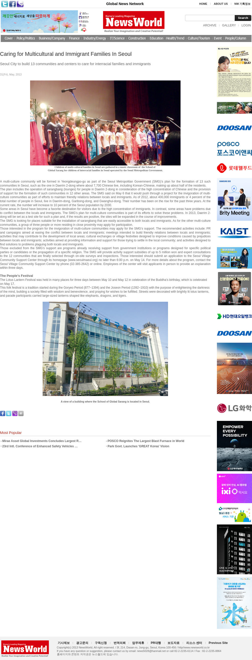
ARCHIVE (209, 25)
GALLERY (229, 25)
